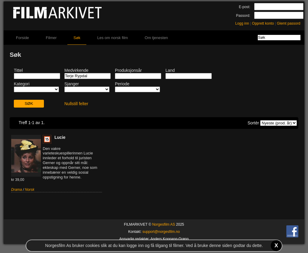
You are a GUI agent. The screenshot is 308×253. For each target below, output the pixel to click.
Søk (76, 37)
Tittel (18, 70)
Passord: (243, 16)
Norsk (29, 189)
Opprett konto (263, 23)
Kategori (21, 83)
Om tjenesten (156, 37)
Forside (22, 37)
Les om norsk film (112, 37)
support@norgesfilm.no (161, 232)
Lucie (60, 137)
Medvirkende (76, 70)
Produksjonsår (128, 70)
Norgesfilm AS (163, 224)
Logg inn (242, 23)
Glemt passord (288, 23)
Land (170, 70)
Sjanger (71, 83)
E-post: (244, 7)
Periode (122, 83)
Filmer (51, 37)
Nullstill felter (76, 103)
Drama (16, 189)
